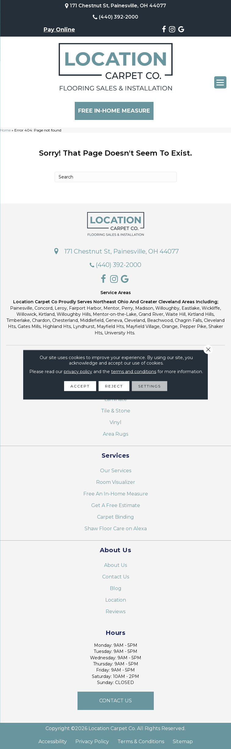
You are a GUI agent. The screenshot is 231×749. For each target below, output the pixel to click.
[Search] (116, 176)
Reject (114, 386)
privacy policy (78, 371)
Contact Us (115, 575)
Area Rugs (115, 433)
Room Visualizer (115, 481)
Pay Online (59, 29)
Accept (80, 386)
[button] (116, 699)
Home (5, 128)
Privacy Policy (92, 740)
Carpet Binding (115, 516)
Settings (149, 386)
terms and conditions (133, 371)
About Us (115, 564)
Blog (115, 587)
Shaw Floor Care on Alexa (116, 527)
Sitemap (183, 740)
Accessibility (52, 740)
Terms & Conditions (140, 740)
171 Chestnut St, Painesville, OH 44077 (118, 6)
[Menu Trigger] (220, 82)
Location (115, 599)
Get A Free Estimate (115, 504)
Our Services (115, 469)
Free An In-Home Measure (115, 492)
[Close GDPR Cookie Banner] (208, 349)
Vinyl (115, 421)
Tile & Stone (115, 409)
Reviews (115, 610)
